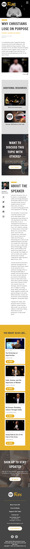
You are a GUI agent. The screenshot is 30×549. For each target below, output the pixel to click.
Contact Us (15, 515)
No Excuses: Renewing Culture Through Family (14, 408)
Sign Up (15, 479)
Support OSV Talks (15, 511)
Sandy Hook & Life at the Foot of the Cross (14, 435)
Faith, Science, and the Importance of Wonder (13, 381)
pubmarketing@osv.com (16, 523)
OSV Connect (15, 167)
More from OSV (15, 505)
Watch (9, 361)
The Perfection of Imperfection (12, 354)
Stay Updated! (15, 528)
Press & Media (15, 508)
